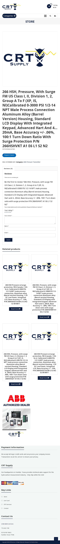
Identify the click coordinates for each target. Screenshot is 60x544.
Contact (6, 508)
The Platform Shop (33, 542)
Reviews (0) (8, 168)
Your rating (8, 210)
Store (5, 497)
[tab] (8, 168)
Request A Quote (9, 155)
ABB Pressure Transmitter (31, 162)
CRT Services (8, 504)
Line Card (6, 500)
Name (6, 226)
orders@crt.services (7, 524)
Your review (8, 215)
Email (6, 232)
